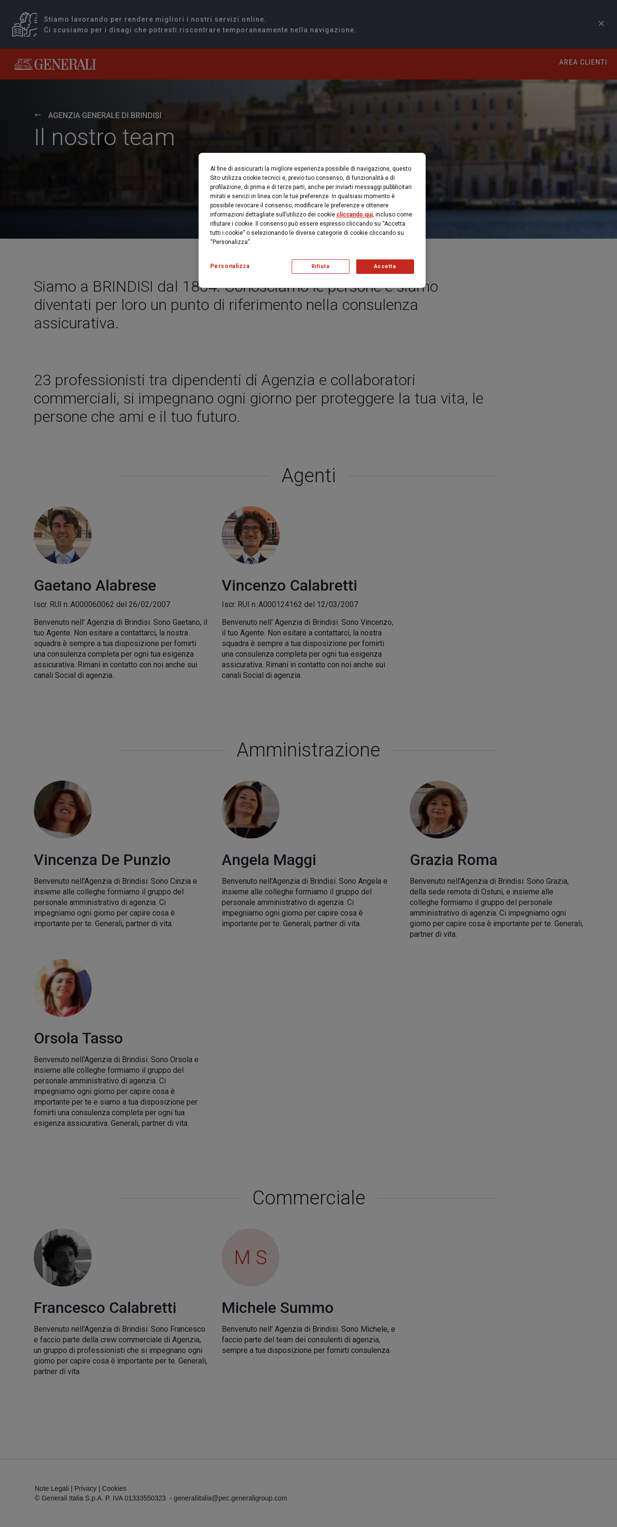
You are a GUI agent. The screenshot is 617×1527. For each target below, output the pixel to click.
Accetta (385, 266)
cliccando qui (354, 214)
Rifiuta (320, 266)
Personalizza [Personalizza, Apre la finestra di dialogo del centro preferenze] (230, 266)
